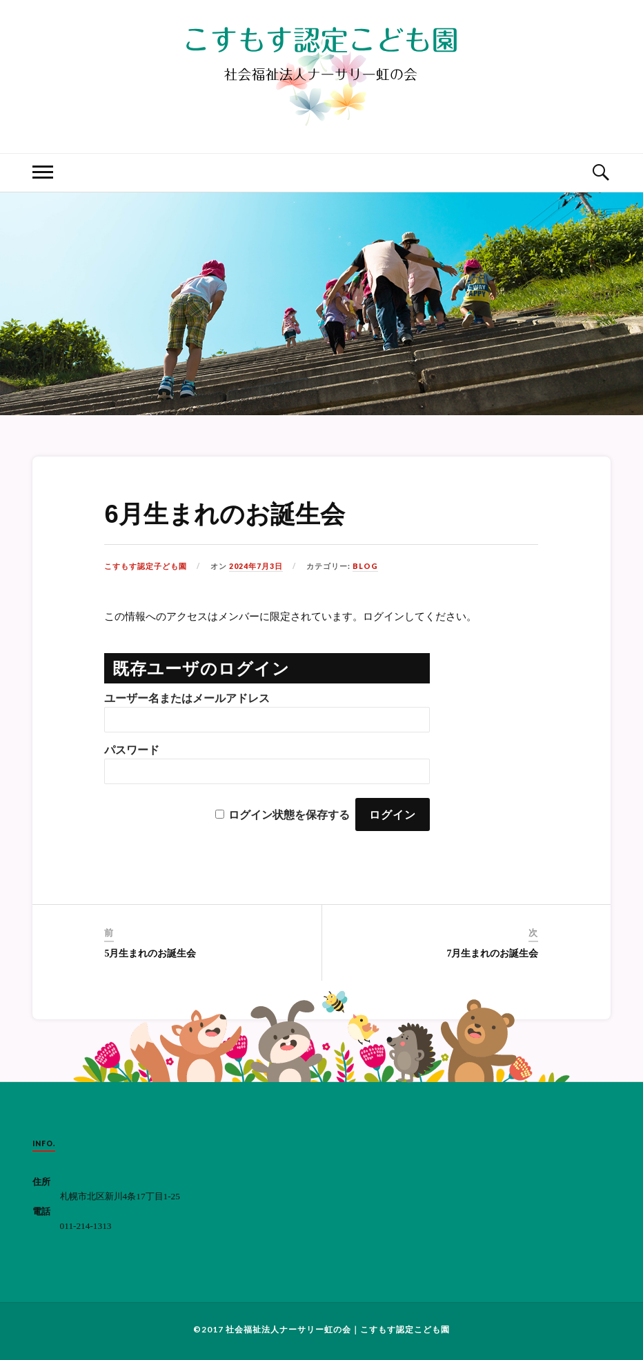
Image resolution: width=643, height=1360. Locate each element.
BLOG (365, 566)
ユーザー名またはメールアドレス (187, 698)
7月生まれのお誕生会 (492, 953)
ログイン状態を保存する (289, 815)
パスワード (131, 750)
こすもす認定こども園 (405, 1329)
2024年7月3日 (256, 566)
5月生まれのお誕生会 (150, 953)
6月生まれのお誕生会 (224, 514)
